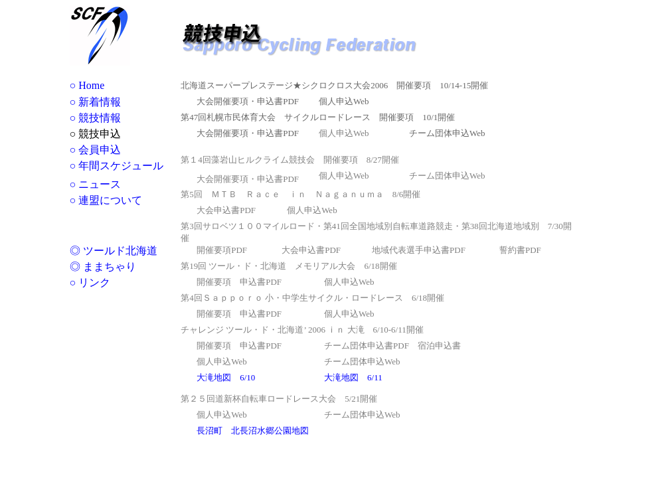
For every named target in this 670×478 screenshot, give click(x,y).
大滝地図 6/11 (353, 377)
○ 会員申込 (96, 149)
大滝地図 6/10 (226, 377)
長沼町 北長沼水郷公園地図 (253, 431)
